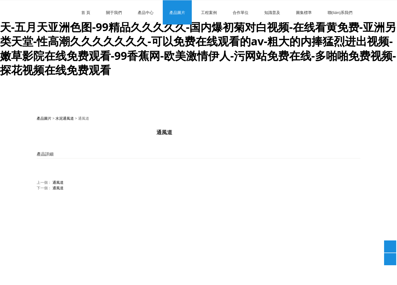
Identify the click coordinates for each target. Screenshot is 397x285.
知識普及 (272, 12)
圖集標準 (304, 12)
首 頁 (85, 12)
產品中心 (146, 12)
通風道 (58, 182)
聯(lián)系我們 (340, 12)
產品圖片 (177, 12)
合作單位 (240, 12)
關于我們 (114, 12)
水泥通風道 (64, 118)
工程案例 (209, 12)
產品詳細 (45, 154)
